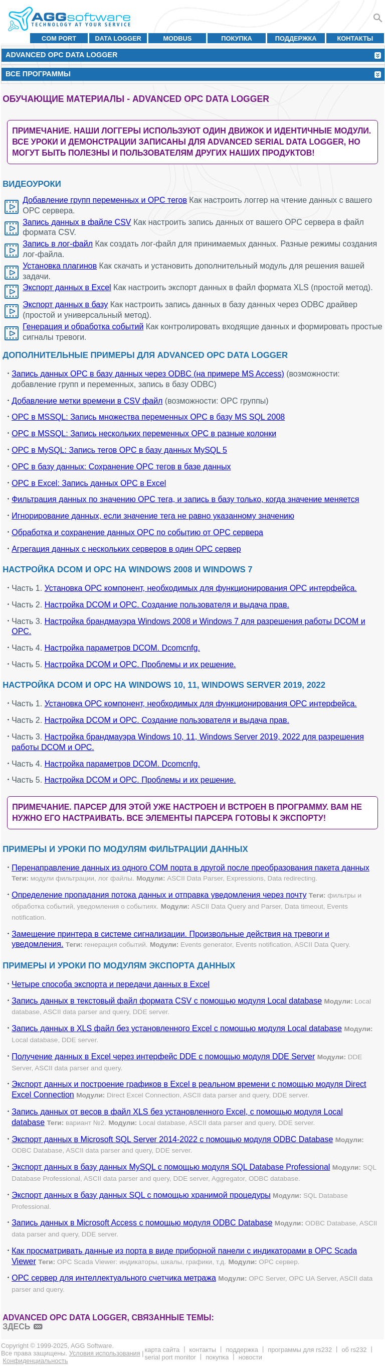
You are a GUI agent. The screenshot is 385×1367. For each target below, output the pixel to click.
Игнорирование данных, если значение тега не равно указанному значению (153, 516)
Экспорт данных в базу (65, 304)
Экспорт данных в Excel (67, 287)
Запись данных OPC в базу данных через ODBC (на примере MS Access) (148, 373)
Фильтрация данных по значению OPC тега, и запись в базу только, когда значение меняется (185, 499)
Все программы (38, 74)
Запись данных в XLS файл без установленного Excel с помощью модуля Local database (177, 1028)
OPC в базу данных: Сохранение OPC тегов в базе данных (121, 466)
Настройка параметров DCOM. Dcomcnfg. (122, 648)
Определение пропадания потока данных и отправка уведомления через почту (159, 895)
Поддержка (296, 38)
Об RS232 (353, 1349)
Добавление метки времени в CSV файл (87, 401)
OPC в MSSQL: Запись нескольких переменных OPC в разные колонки (144, 433)
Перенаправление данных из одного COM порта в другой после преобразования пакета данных (190, 867)
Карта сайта (161, 1349)
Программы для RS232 (300, 1349)
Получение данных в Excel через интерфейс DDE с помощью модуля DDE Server (163, 1056)
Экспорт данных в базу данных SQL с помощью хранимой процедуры (141, 1195)
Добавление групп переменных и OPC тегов (105, 200)
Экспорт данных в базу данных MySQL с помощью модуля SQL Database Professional (171, 1167)
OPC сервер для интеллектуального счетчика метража (114, 1278)
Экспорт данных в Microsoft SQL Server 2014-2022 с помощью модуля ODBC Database (172, 1139)
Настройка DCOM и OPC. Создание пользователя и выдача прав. (167, 604)
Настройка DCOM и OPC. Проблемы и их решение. (140, 664)
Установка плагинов (60, 266)
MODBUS (177, 38)
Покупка (236, 38)
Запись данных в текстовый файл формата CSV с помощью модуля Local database (167, 1001)
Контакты (355, 38)
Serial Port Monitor (170, 1357)
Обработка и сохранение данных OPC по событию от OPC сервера (137, 532)
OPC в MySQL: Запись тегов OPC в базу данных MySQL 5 (119, 450)
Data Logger (118, 38)
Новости (250, 1357)
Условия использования (104, 1353)
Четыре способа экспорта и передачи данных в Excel (111, 984)
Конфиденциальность (35, 1360)
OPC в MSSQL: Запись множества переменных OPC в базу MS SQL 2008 (148, 417)
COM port (59, 38)
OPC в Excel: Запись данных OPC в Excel (89, 483)
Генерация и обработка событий (83, 326)
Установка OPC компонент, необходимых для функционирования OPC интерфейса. (201, 588)
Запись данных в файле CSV (77, 222)
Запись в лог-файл (58, 243)
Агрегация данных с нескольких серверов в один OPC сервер (126, 549)
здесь (16, 1326)
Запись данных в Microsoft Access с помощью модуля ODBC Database (142, 1222)
